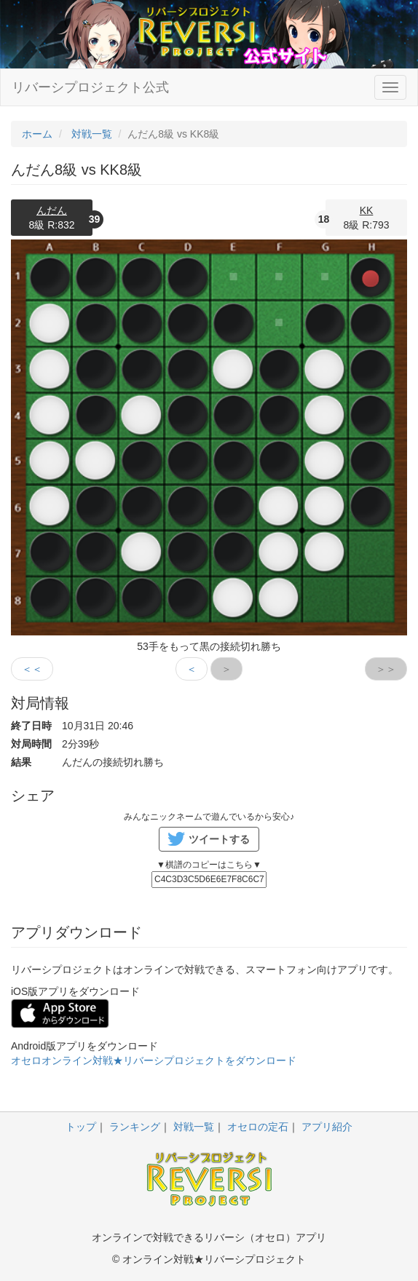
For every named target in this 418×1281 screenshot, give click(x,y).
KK (367, 210)
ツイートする (219, 839)
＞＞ (386, 669)
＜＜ (32, 669)
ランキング (134, 1127)
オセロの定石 (257, 1127)
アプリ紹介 (326, 1127)
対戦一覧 (193, 1127)
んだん (51, 210)
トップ (81, 1127)
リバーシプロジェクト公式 (90, 87)
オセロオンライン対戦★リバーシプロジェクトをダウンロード (153, 1060)
